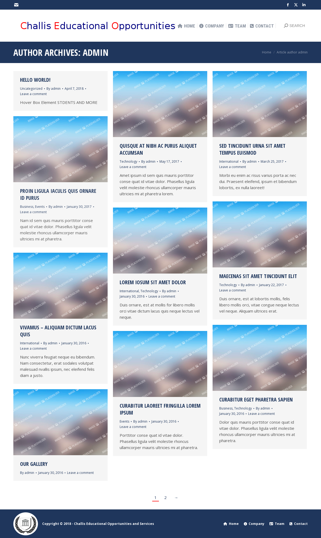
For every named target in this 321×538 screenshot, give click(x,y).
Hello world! (35, 79)
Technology (128, 161)
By (53, 88)
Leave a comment (33, 94)
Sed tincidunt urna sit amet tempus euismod (252, 149)
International (228, 161)
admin (95, 52)
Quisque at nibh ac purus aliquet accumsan (158, 149)
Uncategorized (31, 88)
